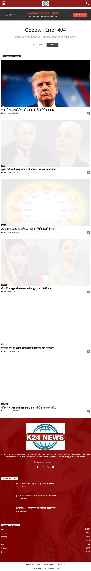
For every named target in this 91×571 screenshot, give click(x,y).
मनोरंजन (4, 285)
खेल (3, 344)
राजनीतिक (4, 404)
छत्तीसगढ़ (4, 537)
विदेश (3, 106)
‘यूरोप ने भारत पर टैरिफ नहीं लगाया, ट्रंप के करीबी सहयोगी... (27, 109)
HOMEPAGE (52, 45)
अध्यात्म (4, 225)
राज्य (2, 529)
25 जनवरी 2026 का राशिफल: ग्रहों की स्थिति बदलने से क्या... (28, 228)
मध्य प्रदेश (4, 533)
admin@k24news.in (50, 462)
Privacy (38, 564)
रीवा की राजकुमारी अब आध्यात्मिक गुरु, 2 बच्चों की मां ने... (27, 288)
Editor (3, 113)
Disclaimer (30, 564)
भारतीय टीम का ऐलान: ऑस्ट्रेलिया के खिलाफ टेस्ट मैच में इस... (28, 348)
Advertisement (49, 564)
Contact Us (61, 564)
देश (2, 541)
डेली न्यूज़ (4, 548)
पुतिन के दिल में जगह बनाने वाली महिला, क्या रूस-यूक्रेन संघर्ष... (29, 169)
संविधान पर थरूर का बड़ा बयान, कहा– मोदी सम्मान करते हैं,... (28, 407)
